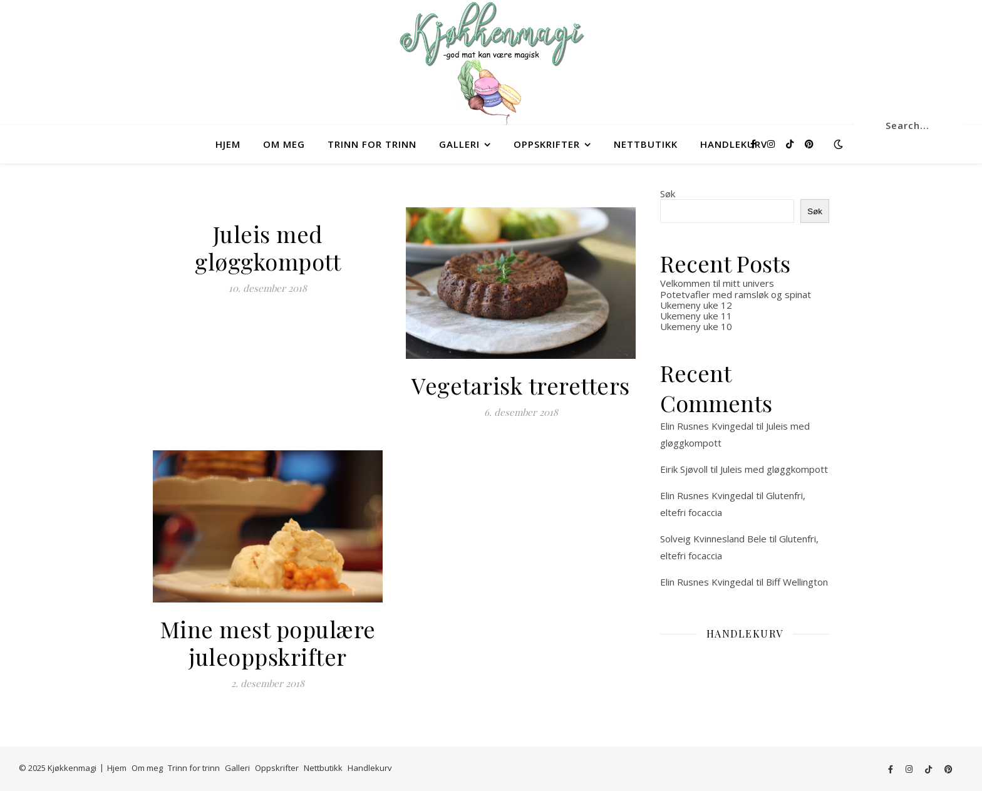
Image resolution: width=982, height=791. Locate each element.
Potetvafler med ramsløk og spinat (735, 294)
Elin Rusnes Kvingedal (706, 426)
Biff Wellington (797, 582)
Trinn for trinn (372, 144)
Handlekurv (733, 144)
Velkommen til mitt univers (717, 283)
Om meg (284, 144)
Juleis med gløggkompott (268, 247)
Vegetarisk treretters (520, 385)
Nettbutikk (646, 144)
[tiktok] (791, 144)
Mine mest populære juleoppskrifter (268, 642)
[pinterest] (809, 144)
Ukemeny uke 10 (696, 326)
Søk (667, 193)
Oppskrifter (547, 144)
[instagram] (772, 144)
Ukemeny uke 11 (696, 315)
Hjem (227, 144)
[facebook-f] (754, 144)
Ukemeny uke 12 (696, 305)
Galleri (459, 144)
